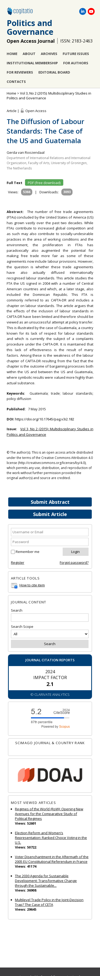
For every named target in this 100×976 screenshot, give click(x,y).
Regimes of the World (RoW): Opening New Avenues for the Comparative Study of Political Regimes (49, 814)
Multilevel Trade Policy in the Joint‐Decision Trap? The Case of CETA (49, 902)
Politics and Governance (30, 27)
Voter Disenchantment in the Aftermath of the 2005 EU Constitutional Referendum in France (52, 859)
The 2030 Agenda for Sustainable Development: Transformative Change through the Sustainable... (46, 880)
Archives (49, 53)
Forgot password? (74, 562)
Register (17, 562)
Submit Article (50, 514)
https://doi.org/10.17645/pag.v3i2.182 (44, 419)
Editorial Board (54, 72)
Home (12, 53)
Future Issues (76, 53)
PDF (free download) (44, 182)
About (29, 53)
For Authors (75, 63)
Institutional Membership (32, 63)
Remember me (27, 551)
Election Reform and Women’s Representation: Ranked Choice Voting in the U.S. (51, 837)
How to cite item (32, 585)
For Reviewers (20, 72)
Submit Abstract (50, 502)
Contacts (16, 81)
